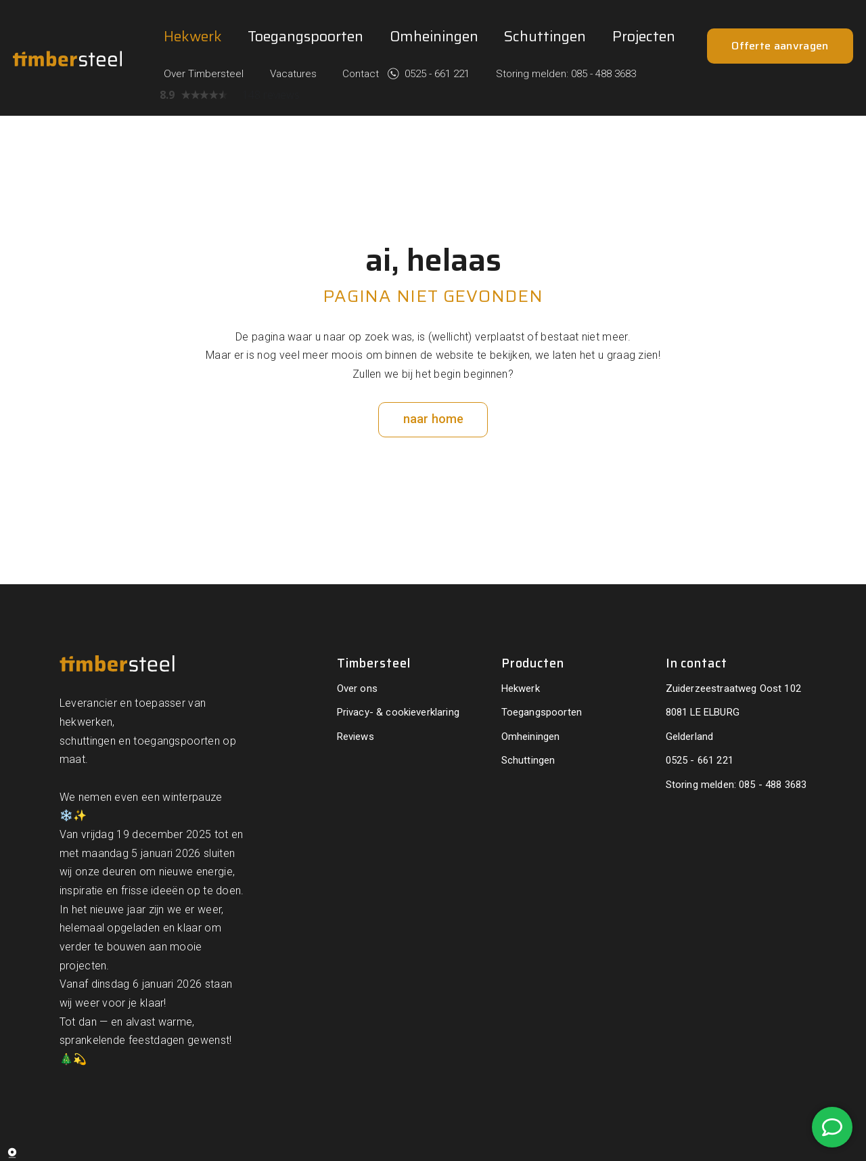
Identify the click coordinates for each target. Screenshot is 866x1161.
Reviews (355, 703)
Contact (435, 34)
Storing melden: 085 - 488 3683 (615, 34)
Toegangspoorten (305, 106)
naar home (433, 385)
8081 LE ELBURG (702, 679)
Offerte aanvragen (779, 105)
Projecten (643, 106)
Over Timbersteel (300, 34)
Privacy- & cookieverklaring (398, 679)
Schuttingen (545, 106)
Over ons (357, 655)
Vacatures (376, 34)
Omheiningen (434, 106)
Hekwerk (193, 106)
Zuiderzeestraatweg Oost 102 (733, 655)
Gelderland (690, 703)
